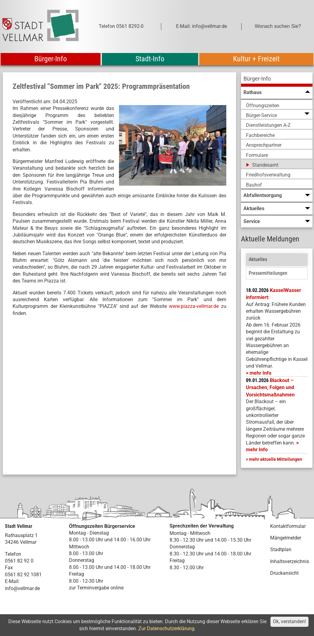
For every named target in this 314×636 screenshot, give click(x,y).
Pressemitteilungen (268, 273)
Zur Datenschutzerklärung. (167, 628)
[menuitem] (276, 79)
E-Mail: (12, 581)
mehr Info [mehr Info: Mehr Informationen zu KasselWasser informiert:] (260, 373)
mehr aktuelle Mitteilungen (275, 459)
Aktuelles (258, 259)
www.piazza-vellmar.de (194, 306)
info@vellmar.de (22, 588)
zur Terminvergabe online (96, 588)
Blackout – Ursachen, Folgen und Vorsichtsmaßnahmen (270, 387)
